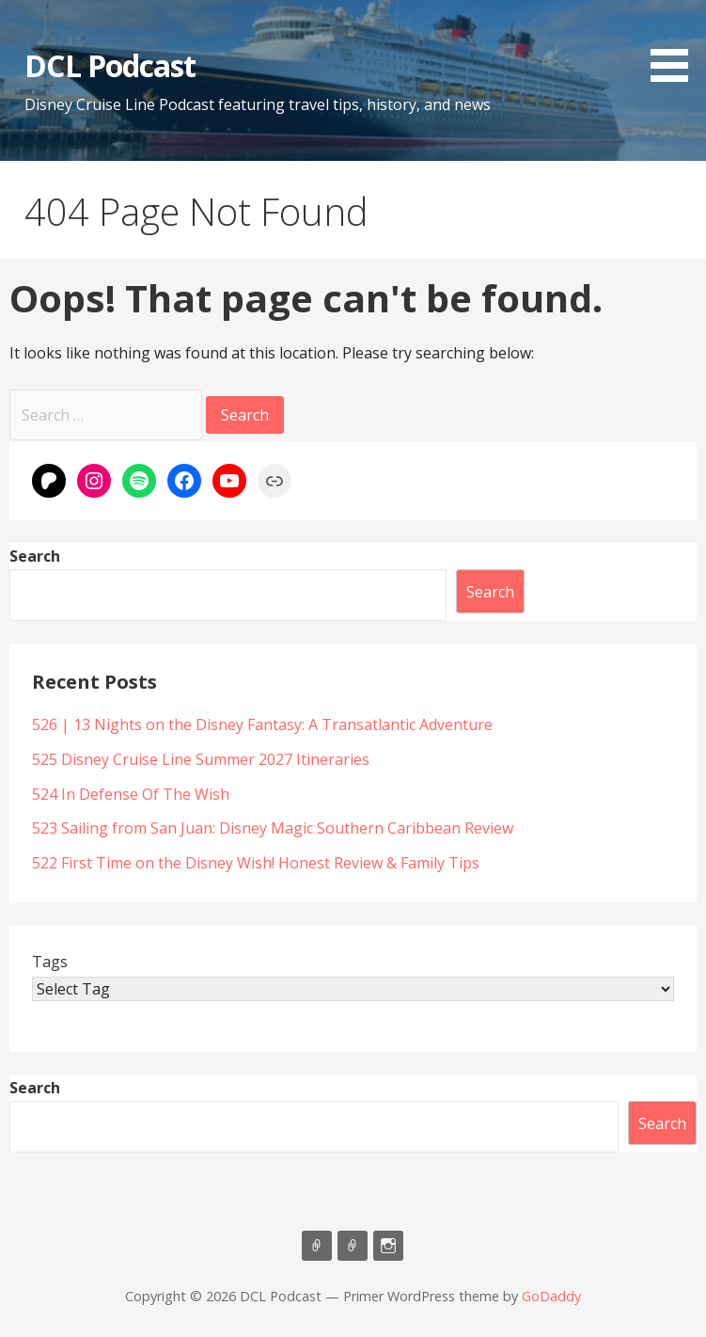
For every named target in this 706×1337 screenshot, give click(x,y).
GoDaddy (551, 1296)
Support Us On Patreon (352, 1246)
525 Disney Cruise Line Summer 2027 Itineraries (202, 759)
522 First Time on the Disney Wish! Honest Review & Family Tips (255, 862)
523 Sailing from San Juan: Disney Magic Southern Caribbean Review (272, 828)
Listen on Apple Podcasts (317, 1246)
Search (34, 556)
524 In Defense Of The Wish (130, 794)
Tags (50, 961)
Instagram (388, 1246)
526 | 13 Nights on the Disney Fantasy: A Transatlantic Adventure (262, 724)
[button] (676, 44)
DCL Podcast (109, 65)
